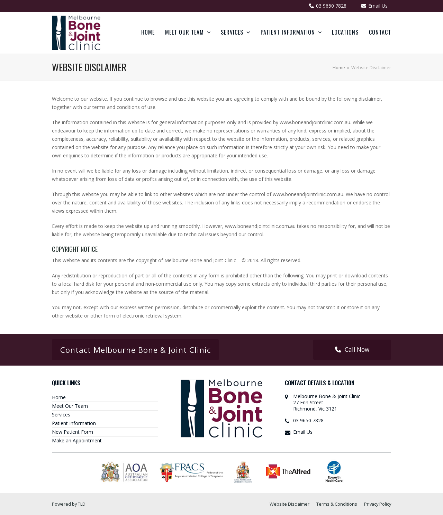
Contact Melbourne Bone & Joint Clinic (135, 349)
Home (59, 397)
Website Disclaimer (289, 504)
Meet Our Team (70, 406)
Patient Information (74, 423)
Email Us (303, 432)
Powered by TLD (68, 504)
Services (61, 414)
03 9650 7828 (308, 420)
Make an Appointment (77, 440)
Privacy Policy (377, 504)
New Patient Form (72, 432)
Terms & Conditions (336, 504)
